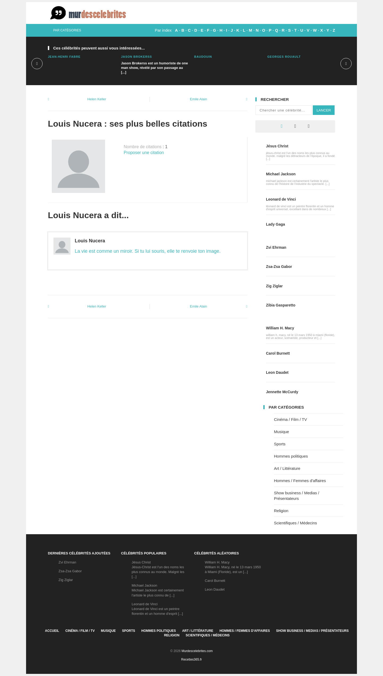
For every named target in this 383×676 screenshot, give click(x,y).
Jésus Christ (277, 146)
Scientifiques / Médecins (295, 523)
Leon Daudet (277, 372)
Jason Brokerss (136, 56)
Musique (281, 431)
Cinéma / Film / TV (290, 419)
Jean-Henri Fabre (64, 56)
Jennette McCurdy (282, 392)
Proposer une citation (144, 152)
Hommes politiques (291, 456)
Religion (281, 510)
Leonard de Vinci (281, 199)
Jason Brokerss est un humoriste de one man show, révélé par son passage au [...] (154, 67)
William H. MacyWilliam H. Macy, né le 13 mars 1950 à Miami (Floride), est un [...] (233, 567)
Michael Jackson (280, 174)
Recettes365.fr (191, 659)
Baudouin (203, 56)
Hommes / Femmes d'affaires (300, 480)
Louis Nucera (90, 240)
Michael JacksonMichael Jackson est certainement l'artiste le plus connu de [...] (158, 590)
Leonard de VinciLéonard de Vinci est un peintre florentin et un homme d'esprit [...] (157, 609)
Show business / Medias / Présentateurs (312, 631)
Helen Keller (96, 99)
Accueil (52, 631)
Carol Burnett (278, 353)
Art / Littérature (287, 468)
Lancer (324, 110)
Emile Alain (198, 99)
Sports (279, 444)
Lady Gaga (275, 224)
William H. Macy (280, 328)
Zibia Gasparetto (280, 305)
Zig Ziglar (274, 286)
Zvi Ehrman (276, 247)
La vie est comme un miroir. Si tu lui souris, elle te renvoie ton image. (147, 251)
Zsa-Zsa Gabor (279, 266)
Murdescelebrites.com (197, 651)
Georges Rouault (284, 56)
